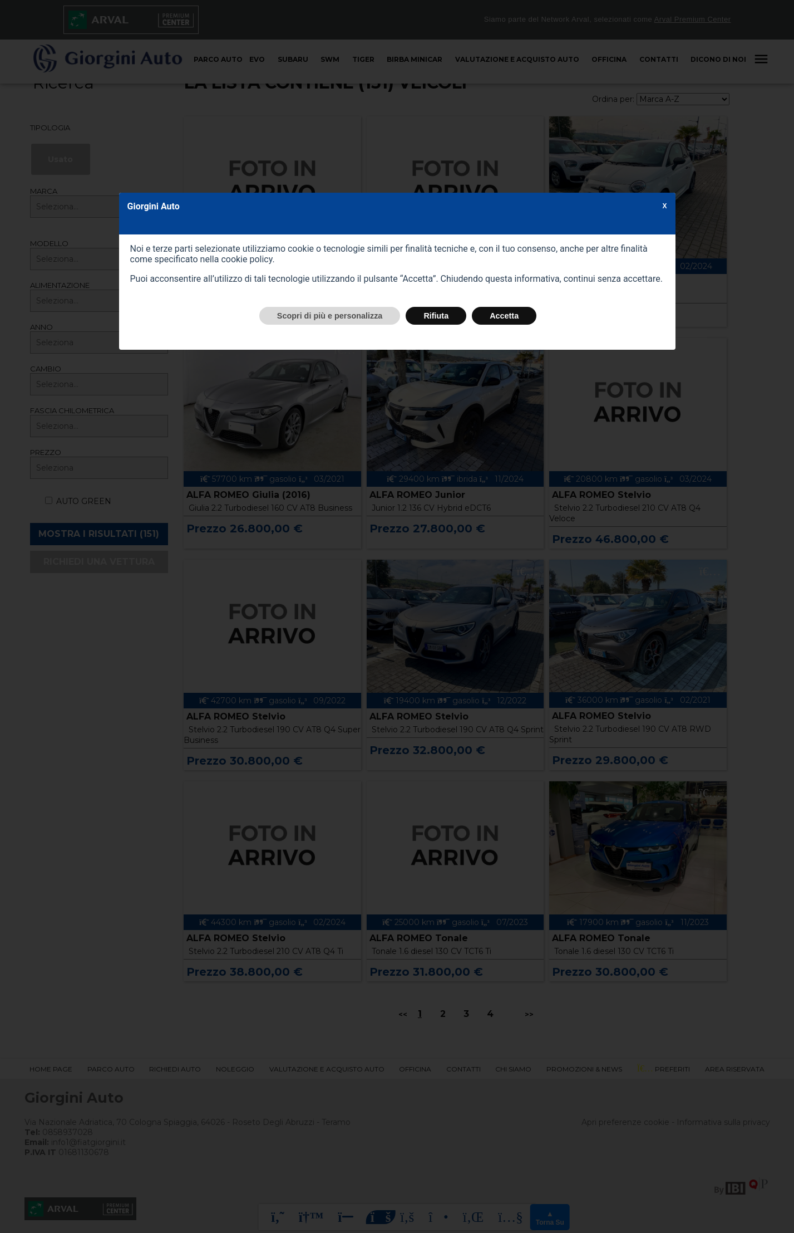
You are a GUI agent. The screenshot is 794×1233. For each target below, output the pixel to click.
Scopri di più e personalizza (330, 315)
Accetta (504, 315)
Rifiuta (435, 315)
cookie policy (246, 259)
